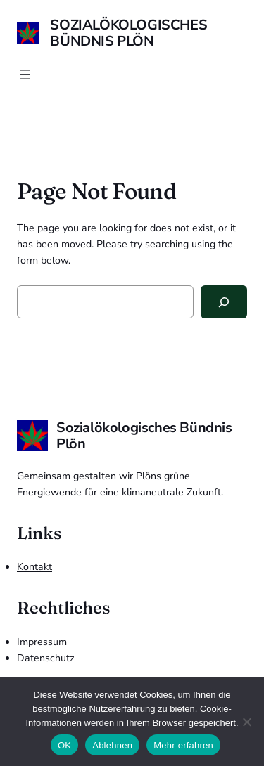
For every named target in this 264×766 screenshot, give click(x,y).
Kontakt (34, 566)
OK (64, 745)
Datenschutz (46, 658)
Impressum (42, 642)
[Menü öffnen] (25, 74)
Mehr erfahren (183, 745)
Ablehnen (112, 745)
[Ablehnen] (246, 722)
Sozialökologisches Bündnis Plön (128, 33)
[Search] (224, 301)
